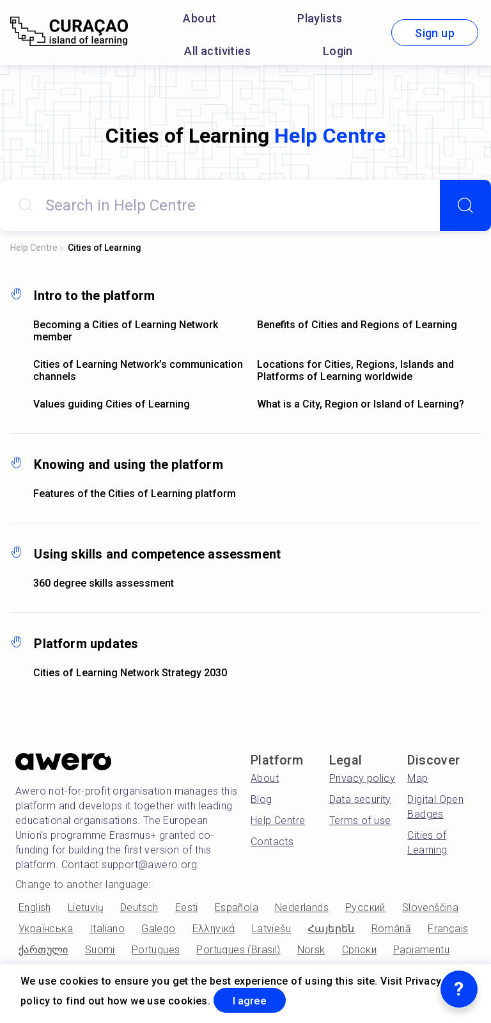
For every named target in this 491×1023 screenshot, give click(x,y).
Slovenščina (430, 907)
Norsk (311, 950)
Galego (158, 929)
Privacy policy (362, 778)
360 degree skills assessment (103, 583)
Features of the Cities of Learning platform (134, 494)
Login (338, 51)
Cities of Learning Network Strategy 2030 (130, 673)
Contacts (272, 842)
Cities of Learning (104, 247)
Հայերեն (331, 929)
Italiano (107, 929)
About (199, 18)
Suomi (100, 950)
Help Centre (34, 247)
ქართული (43, 950)
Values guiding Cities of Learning (111, 404)
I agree (255, 999)
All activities (217, 51)
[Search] (465, 205)
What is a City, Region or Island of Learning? (360, 404)
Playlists (320, 18)
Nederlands (302, 907)
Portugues (156, 950)
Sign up (435, 33)
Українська (46, 929)
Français (448, 929)
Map (417, 778)
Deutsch (139, 907)
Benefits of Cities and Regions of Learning (357, 325)
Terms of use (360, 820)
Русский (365, 907)
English (35, 907)
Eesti (186, 907)
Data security (360, 799)
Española (236, 907)
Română (391, 929)
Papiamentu (421, 950)
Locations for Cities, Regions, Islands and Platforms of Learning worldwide (355, 370)
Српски (359, 950)
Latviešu (271, 929)
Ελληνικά (213, 929)
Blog (261, 799)
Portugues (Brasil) (238, 950)
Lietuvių (86, 907)
